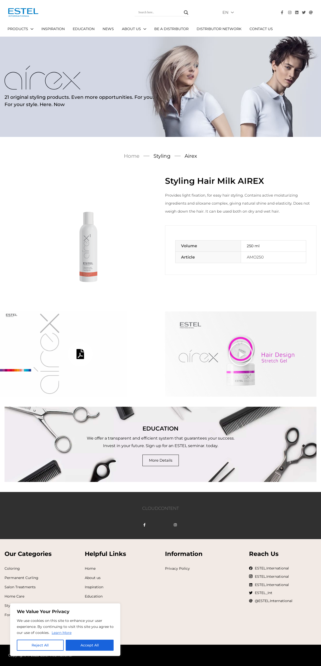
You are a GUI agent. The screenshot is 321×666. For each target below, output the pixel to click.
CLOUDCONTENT (160, 508)
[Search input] (160, 12)
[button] (240, 354)
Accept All (90, 645)
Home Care (14, 596)
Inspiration (94, 587)
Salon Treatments (20, 587)
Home (131, 156)
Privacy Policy (177, 568)
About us (93, 577)
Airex (191, 156)
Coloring (12, 568)
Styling (162, 156)
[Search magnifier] (186, 12)
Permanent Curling (21, 577)
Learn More (61, 632)
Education (94, 596)
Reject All (40, 645)
